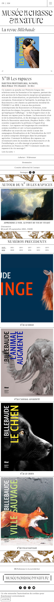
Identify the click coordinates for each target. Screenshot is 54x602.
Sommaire (27, 162)
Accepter (5, 599)
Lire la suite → (8, 152)
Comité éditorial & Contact (27, 167)
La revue (18, 29)
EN (8, 3)
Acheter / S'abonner (27, 157)
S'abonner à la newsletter (28, 569)
